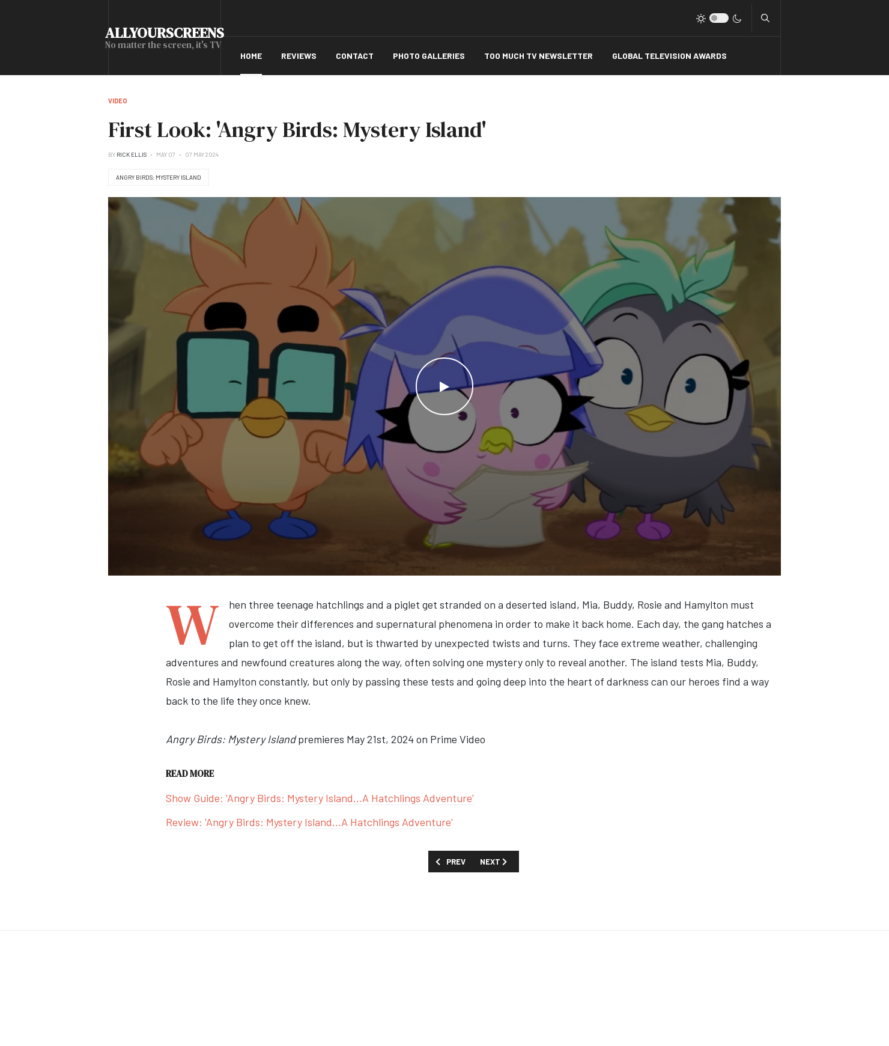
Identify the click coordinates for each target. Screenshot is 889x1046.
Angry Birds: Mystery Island (158, 177)
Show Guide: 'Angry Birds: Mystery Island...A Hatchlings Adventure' (320, 797)
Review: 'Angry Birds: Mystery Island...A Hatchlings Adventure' (309, 822)
